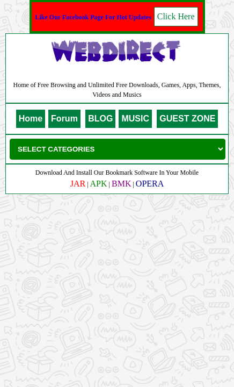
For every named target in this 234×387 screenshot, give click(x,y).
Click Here (176, 16)
